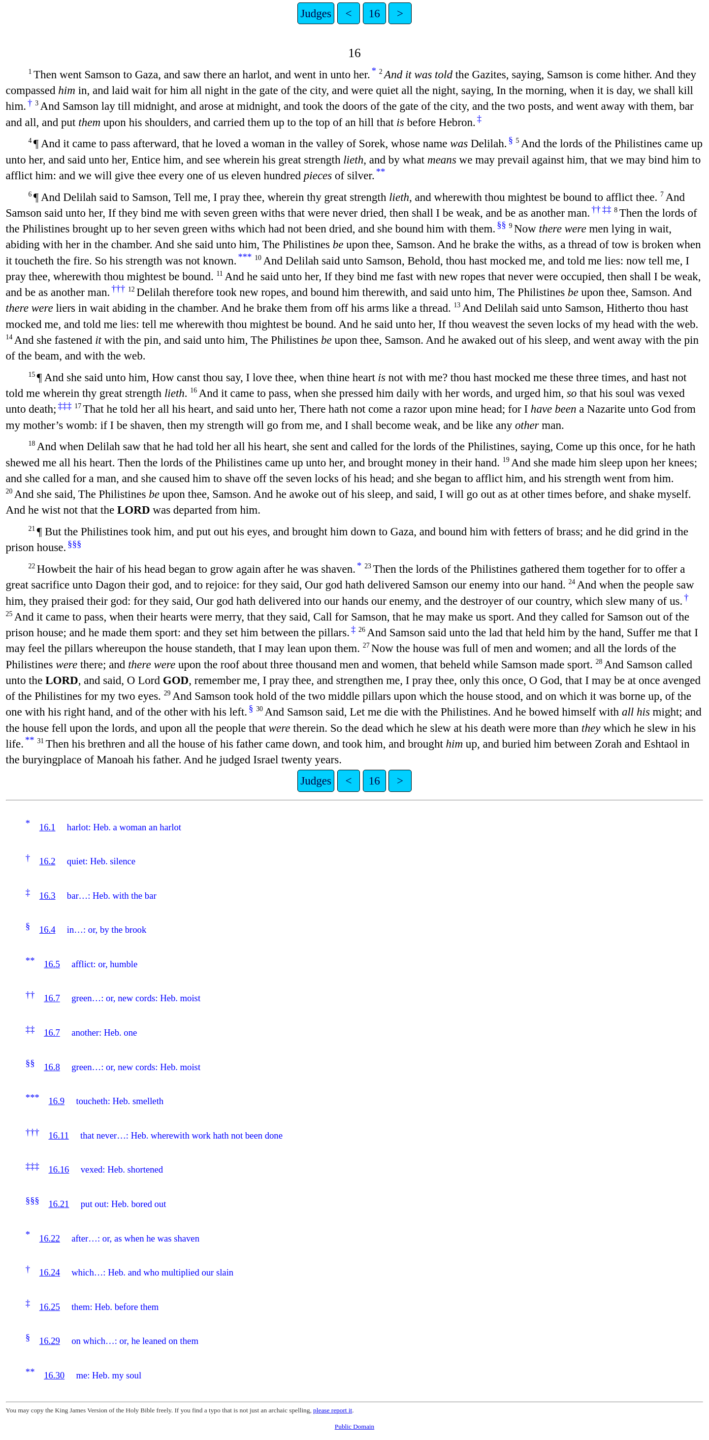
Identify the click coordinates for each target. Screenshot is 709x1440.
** (381, 171)
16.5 (52, 964)
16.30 (54, 1375)
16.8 (52, 1067)
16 (374, 13)
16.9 (56, 1101)
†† (596, 209)
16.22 (49, 1238)
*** (245, 257)
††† (118, 288)
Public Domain (354, 1426)
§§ (501, 225)
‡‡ (607, 209)
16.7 (52, 998)
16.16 (58, 1169)
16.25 (49, 1307)
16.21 (58, 1204)
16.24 (49, 1272)
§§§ (74, 544)
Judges (315, 13)
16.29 (49, 1341)
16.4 (47, 929)
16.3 (47, 895)
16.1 (47, 827)
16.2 (47, 861)
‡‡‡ (64, 405)
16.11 (58, 1135)
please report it (332, 1410)
